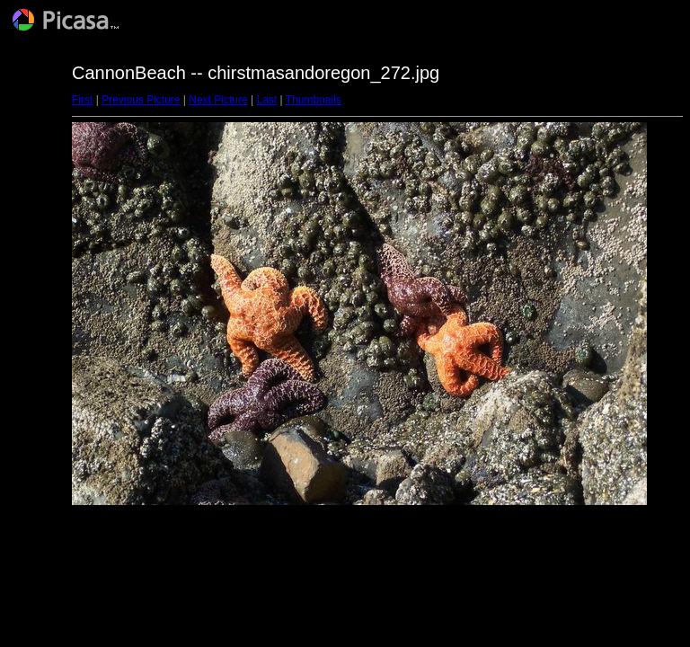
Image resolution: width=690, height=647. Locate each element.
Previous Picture (141, 99)
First (82, 99)
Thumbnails (313, 99)
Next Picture (218, 99)
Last (266, 99)
